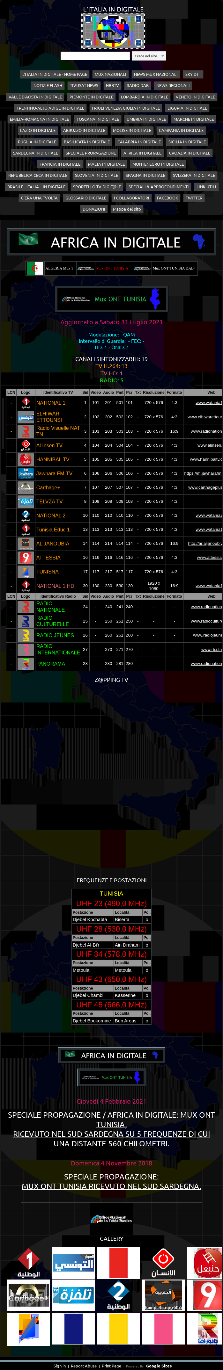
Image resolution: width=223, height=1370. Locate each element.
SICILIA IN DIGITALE (187, 141)
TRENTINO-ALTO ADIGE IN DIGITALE (50, 108)
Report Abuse (84, 1365)
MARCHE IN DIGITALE (194, 119)
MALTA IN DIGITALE (106, 164)
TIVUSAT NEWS (84, 85)
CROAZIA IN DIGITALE (189, 152)
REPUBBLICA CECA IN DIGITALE (37, 175)
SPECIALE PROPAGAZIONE (91, 152)
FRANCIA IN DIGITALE (60, 164)
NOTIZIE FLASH (47, 85)
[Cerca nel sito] (95, 56)
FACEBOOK (167, 197)
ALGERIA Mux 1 (59, 268)
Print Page (111, 1365)
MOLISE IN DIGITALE (132, 130)
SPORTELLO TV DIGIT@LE (97, 186)
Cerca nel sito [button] (146, 55)
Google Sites (159, 1365)
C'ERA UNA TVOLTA (39, 197)
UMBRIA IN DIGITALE (146, 119)
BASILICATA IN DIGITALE (87, 141)
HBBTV (112, 85)
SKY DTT (193, 74)
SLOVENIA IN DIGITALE (96, 175)
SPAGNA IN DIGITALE (145, 175)
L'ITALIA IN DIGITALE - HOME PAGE (54, 74)
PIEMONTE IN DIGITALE (91, 96)
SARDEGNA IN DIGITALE (35, 152)
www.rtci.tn (211, 649)
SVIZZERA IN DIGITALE (194, 175)
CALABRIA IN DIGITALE (139, 141)
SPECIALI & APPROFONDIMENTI (159, 186)
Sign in (60, 1365)
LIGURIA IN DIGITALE (187, 108)
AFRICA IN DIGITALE (142, 152)
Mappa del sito (127, 209)
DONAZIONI (94, 209)
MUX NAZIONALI (110, 74)
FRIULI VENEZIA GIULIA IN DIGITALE (126, 108)
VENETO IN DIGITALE (195, 96)
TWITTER (194, 197)
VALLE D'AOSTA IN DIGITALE (35, 96)
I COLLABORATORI (131, 197)
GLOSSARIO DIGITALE (85, 197)
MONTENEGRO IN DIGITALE (158, 164)
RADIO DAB (138, 85)
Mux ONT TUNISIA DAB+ (174, 268)
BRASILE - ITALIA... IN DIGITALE (36, 186)
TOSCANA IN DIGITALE (98, 119)
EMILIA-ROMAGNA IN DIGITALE (39, 119)
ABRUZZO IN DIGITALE (84, 130)
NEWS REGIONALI (173, 85)
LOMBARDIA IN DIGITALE (144, 96)
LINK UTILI (206, 186)
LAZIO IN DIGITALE (38, 130)
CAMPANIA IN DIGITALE (181, 130)
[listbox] (162, 56)
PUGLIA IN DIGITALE (37, 141)
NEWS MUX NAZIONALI (156, 74)
